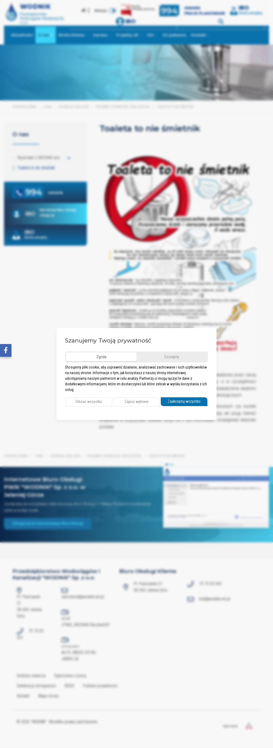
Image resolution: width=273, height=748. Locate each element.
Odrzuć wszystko (88, 401)
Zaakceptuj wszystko (184, 401)
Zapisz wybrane (136, 401)
